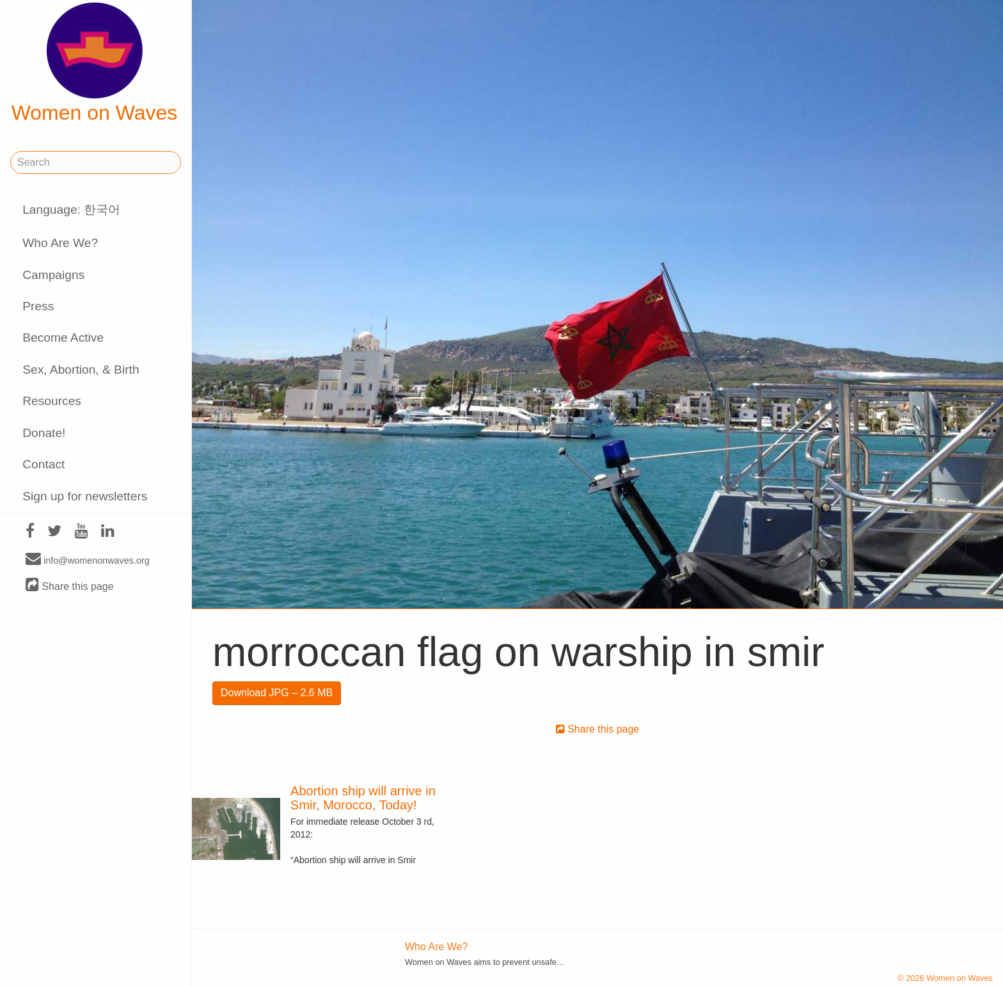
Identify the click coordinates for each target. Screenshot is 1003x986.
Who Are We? (60, 243)
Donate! (43, 433)
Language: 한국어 (71, 209)
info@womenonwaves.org (88, 559)
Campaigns (53, 275)
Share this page (70, 585)
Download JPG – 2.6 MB (277, 692)
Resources (51, 401)
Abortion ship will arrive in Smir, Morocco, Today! (363, 798)
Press (38, 306)
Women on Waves (95, 63)
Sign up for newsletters (84, 496)
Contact (43, 464)
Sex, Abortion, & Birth (80, 369)
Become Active (63, 337)
